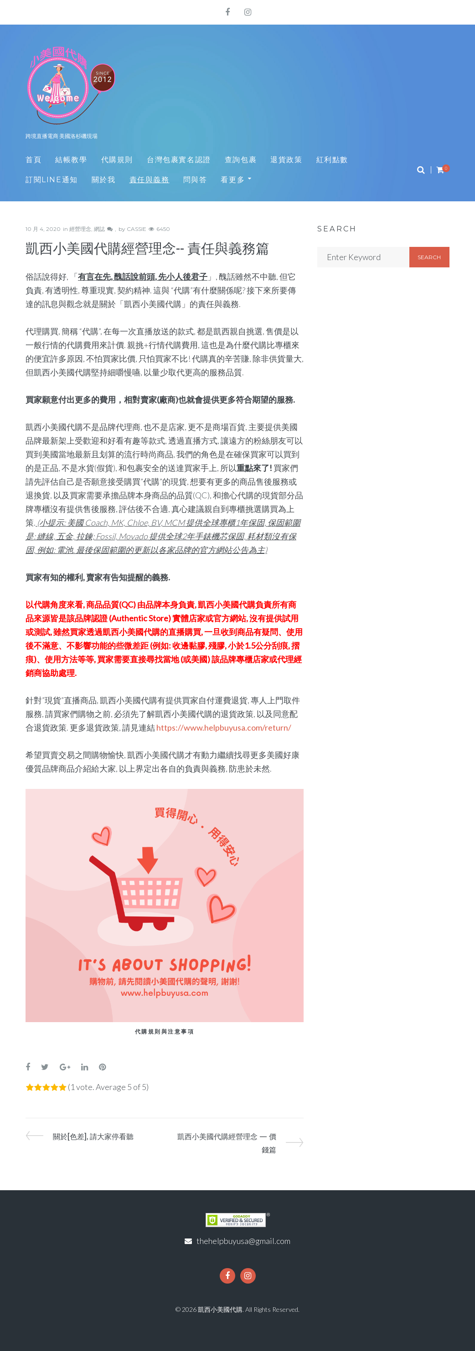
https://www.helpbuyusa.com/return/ (223, 727)
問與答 (195, 179)
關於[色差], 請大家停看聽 (93, 1135)
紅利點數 (332, 159)
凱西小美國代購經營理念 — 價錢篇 (226, 1142)
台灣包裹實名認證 (179, 159)
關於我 (104, 179)
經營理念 (80, 228)
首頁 (33, 159)
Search (429, 257)
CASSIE (136, 228)
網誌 (99, 228)
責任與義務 (149, 179)
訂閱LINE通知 (52, 179)
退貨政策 (286, 159)
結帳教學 (71, 159)
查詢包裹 (241, 159)
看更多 (233, 179)
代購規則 (117, 159)
